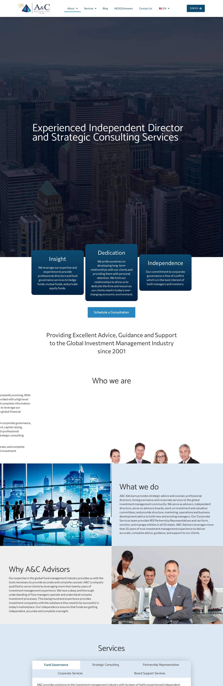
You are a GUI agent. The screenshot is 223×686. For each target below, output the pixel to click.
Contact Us (145, 8)
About (72, 8)
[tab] (56, 665)
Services (90, 8)
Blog (105, 8)
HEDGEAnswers (123, 8)
